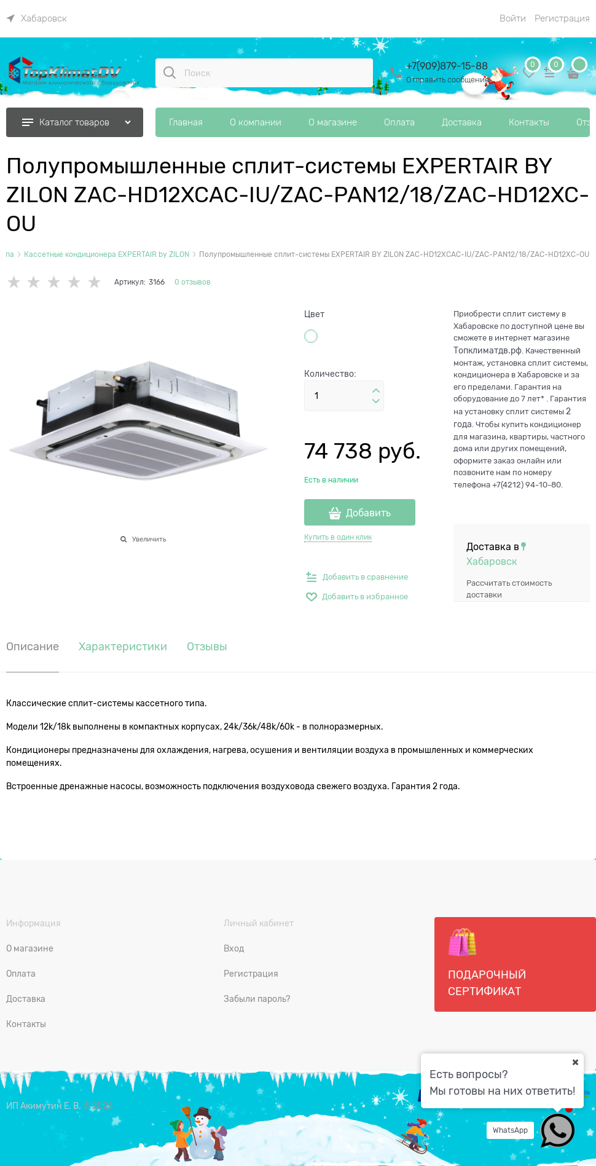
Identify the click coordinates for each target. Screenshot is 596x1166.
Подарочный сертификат (487, 963)
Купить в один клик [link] (338, 537)
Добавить (368, 513)
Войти (513, 18)
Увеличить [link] (149, 539)
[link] (36, 18)
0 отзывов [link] (192, 282)
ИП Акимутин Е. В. (43, 1106)
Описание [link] (32, 647)
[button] (376, 391)
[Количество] (344, 395)
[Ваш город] (575, 1062)
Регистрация (562, 18)
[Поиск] (169, 72)
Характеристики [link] (123, 647)
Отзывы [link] (207, 647)
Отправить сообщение (447, 79)
